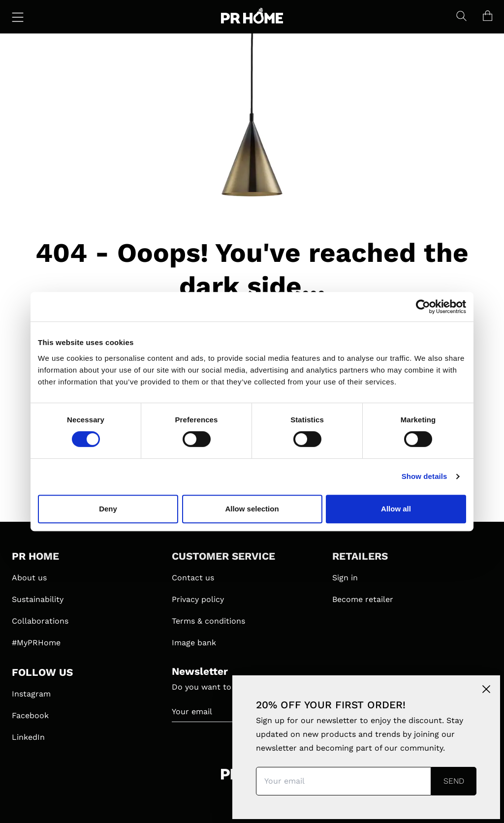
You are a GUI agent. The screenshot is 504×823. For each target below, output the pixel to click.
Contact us (193, 577)
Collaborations (40, 621)
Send (453, 781)
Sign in (345, 577)
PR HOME (35, 556)
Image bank (194, 642)
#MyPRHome (36, 642)
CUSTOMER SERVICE (223, 556)
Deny (108, 509)
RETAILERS (360, 556)
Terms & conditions (208, 621)
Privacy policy (198, 599)
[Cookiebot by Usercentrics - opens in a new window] (423, 306)
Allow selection (252, 509)
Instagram (31, 693)
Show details (424, 476)
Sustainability (37, 599)
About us (29, 577)
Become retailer (362, 599)
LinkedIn (28, 737)
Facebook (30, 715)
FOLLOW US (42, 672)
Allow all (396, 509)
